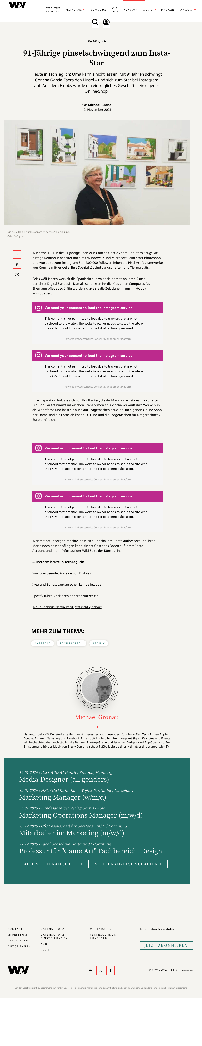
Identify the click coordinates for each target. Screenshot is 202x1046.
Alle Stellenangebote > (53, 864)
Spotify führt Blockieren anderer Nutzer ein (65, 596)
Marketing (74, 9)
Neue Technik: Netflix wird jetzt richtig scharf (67, 607)
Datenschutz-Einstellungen (54, 936)
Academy (130, 9)
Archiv (99, 643)
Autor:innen (19, 946)
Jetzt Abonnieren (166, 945)
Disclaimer (18, 940)
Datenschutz (53, 929)
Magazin (167, 9)
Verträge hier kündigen (103, 936)
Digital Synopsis (59, 283)
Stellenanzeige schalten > (128, 864)
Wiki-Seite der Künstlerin (101, 550)
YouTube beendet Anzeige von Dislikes (61, 573)
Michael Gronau (101, 105)
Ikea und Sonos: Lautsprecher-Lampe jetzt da (66, 584)
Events (147, 9)
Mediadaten (101, 929)
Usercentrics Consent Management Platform (105, 339)
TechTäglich (71, 643)
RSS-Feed (48, 950)
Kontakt (15, 929)
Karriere (42, 643)
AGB (44, 944)
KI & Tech (115, 10)
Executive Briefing (53, 10)
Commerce (99, 9)
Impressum (17, 934)
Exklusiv (186, 9)
